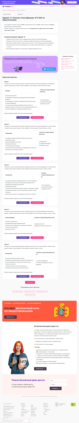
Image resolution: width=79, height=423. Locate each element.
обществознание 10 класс (30, 291)
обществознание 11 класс (42, 291)
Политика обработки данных (8, 408)
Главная (4, 10)
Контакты (5, 411)
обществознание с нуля (30, 294)
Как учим (46, 6)
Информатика (33, 409)
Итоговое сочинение (25, 411)
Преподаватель (47, 409)
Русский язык (23, 409)
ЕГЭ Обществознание (11, 10)
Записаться (64, 6)
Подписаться (49, 69)
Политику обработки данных (6, 421)
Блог (44, 412)
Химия (32, 406)
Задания (18, 10)
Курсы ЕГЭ (23, 403)
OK (29, 420)
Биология (22, 415)
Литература (33, 411)
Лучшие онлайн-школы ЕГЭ (8, 415)
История (22, 414)
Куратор (45, 411)
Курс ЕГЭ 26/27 (33, 415)
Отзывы (58, 6)
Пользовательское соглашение (9, 406)
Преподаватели (52, 6)
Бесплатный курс (72, 6)
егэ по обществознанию (17, 291)
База (23, 408)
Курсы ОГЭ (45, 403)
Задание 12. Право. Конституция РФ (67, 66)
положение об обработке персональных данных (48, 396)
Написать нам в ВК (6, 409)
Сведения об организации (8, 412)
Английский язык (34, 408)
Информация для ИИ (7, 414)
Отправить (55, 388)
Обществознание (24, 412)
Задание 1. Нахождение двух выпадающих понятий (66, 59)
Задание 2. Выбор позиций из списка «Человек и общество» (67, 61)
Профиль (23, 406)
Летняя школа (33, 414)
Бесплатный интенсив (37, 117)
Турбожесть (33, 412)
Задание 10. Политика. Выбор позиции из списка (66, 64)
